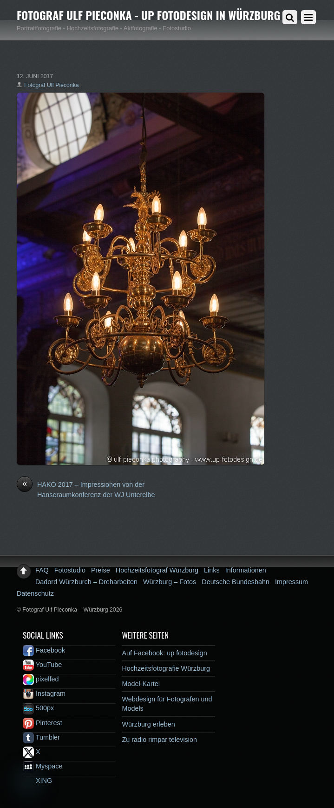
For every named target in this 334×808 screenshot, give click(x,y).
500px (38, 708)
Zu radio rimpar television (159, 739)
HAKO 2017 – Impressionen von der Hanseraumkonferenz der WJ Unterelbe (86, 489)
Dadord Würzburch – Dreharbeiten (86, 582)
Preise (100, 570)
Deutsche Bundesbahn (235, 582)
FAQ (42, 570)
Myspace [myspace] (43, 766)
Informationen (245, 570)
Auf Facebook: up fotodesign (164, 653)
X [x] (31, 751)
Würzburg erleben (148, 724)
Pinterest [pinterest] (42, 723)
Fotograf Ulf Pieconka (51, 85)
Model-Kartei (141, 683)
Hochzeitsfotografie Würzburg (166, 668)
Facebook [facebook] (44, 650)
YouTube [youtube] (42, 664)
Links (212, 570)
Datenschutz (35, 593)
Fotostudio (69, 570)
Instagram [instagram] (44, 693)
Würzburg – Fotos (169, 582)
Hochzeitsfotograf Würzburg (157, 570)
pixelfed (41, 679)
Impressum (291, 582)
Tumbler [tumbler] (41, 737)
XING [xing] (37, 780)
